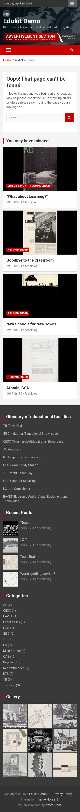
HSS (6, 628)
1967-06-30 (14, 393)
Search (69, 117)
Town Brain (28, 557)
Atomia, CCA (17, 388)
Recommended (40, 185)
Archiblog (31, 202)
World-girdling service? (37, 574)
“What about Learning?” (27, 196)
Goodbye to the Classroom (30, 260)
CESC (7, 611)
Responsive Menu (72, 3)
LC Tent (25, 540)
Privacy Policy (62, 794)
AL (5, 605)
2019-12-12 (28, 528)
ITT (5, 639)
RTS (6, 674)
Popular (8, 662)
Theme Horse (45, 799)
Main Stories (12, 651)
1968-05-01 (14, 202)
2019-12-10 (28, 562)
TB (5, 679)
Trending (9, 685)
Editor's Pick (17, 185)
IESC (6, 633)
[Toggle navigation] (8, 50)
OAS (6, 656)
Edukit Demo (21, 21)
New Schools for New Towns (31, 324)
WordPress (54, 805)
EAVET (8, 616)
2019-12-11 (28, 545)
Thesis (25, 523)
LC (5, 645)
